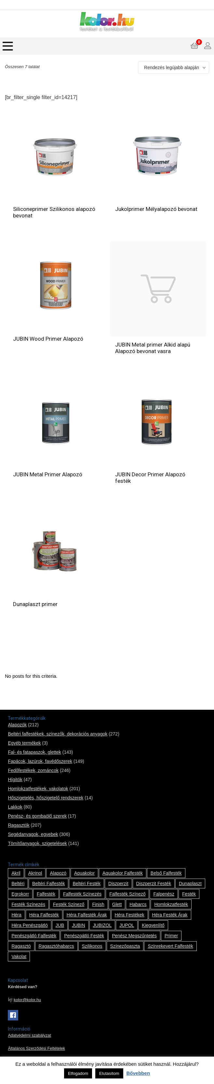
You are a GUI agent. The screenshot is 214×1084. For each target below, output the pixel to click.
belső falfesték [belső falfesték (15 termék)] (166, 873)
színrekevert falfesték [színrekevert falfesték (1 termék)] (170, 946)
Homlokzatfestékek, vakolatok (38, 788)
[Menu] (8, 46)
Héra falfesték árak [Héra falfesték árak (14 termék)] (87, 914)
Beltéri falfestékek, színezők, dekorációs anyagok (57, 733)
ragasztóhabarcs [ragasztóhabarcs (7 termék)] (56, 946)
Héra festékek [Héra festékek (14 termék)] (129, 914)
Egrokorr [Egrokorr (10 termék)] (20, 894)
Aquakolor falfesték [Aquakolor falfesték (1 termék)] (122, 873)
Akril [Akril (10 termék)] (15, 873)
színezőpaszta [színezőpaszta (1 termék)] (125, 946)
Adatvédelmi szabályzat (29, 1035)
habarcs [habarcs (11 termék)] (137, 904)
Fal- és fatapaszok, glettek (34, 752)
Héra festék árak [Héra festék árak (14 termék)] (170, 914)
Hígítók (15, 779)
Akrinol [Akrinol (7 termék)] (35, 873)
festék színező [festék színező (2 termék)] (69, 904)
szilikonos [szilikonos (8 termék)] (92, 946)
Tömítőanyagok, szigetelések (37, 843)
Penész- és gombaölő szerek (37, 816)
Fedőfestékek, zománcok (33, 770)
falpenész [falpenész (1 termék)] (163, 894)
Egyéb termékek (24, 743)
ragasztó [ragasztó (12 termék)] (21, 946)
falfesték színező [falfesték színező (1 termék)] (127, 894)
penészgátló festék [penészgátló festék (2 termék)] (84, 935)
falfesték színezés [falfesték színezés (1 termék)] (82, 894)
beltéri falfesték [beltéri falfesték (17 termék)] (48, 883)
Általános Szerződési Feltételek (36, 1048)
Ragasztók (18, 825)
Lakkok (15, 806)
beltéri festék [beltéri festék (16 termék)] (86, 883)
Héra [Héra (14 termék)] (16, 914)
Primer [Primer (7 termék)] (171, 935)
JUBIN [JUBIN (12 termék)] (78, 925)
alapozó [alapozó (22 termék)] (58, 873)
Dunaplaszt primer (35, 604)
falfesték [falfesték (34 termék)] (46, 894)
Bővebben (138, 1073)
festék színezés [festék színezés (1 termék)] (28, 904)
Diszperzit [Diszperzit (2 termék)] (118, 883)
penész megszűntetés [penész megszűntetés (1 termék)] (134, 935)
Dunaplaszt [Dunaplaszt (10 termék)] (190, 883)
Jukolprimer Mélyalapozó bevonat (156, 209)
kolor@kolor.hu (27, 1000)
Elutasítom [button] (109, 1073)
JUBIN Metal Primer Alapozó (47, 474)
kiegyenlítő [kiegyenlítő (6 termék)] (153, 925)
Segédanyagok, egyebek (33, 834)
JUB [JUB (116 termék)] (60, 925)
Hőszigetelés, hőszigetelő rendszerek (45, 797)
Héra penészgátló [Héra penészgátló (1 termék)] (29, 925)
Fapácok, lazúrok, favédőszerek (40, 761)
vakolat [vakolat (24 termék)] (18, 956)
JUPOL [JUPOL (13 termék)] (126, 925)
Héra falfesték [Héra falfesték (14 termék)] (44, 914)
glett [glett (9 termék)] (117, 904)
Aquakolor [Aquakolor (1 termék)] (84, 873)
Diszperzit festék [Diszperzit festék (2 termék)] (153, 883)
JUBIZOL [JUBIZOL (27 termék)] (102, 925)
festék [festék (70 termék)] (189, 894)
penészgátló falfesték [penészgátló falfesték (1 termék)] (33, 935)
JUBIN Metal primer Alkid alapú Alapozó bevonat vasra (152, 347)
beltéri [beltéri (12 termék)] (17, 883)
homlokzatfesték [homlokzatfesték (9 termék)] (171, 904)
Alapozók (17, 724)
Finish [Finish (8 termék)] (98, 904)
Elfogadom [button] (78, 1073)
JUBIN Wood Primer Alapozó (48, 338)
